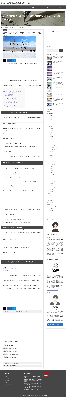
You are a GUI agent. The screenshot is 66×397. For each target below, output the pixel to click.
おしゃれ (10, 311)
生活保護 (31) (50, 202)
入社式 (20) (51, 132)
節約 (5, 311)
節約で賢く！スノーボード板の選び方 (10, 365)
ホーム (52, 0)
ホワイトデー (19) (53, 181)
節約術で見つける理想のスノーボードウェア (10, 348)
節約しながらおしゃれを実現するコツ (10, 96)
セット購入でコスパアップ (9, 101)
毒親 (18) (49, 121)
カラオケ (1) (52, 119)
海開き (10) (51, 168)
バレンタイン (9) (52, 174)
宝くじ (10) (51, 153)
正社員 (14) (50, 193)
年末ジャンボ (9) (52, 145)
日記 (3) (49, 195)
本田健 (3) (51, 208)
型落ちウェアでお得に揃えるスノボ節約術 (9, 357)
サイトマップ (62, 0)
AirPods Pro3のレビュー (28, 389)
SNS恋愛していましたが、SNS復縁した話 (31, 376)
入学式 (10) (51, 128)
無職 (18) (49, 111)
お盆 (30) (51, 172)
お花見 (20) (51, 136)
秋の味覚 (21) (52, 130)
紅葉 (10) (51, 183)
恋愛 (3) (49, 124)
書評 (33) (49, 204)
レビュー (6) (52, 117)
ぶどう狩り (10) (52, 138)
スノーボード (13, 311)
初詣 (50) (51, 155)
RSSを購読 (56, 0)
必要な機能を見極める (9, 94)
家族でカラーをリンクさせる (10, 105)
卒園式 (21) (51, 189)
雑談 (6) (51, 115)
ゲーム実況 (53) (50, 113)
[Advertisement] (22, 72)
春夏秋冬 (21, 311)
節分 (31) (51, 166)
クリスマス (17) (52, 149)
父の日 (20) (51, 151)
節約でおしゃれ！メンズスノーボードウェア (10, 351)
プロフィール (20, 7)
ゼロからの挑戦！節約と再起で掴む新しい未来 (15, 3)
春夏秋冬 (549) (50, 126)
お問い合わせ (33, 7)
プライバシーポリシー (58, 7)
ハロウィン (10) (52, 187)
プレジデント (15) (53, 206)
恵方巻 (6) (51, 170)
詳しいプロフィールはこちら (52, 290)
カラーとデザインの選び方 (9, 92)
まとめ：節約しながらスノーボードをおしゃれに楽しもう (13, 106)
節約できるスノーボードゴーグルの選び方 (11, 363)
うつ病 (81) (50, 198)
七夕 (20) (51, 162)
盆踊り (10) (51, 176)
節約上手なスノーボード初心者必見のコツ (10, 268)
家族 (7, 311)
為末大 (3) (51, 210)
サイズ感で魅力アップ (9, 95)
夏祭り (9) (51, 157)
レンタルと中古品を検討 (9, 99)
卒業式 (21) (51, 185)
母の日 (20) (51, 143)
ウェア (17, 311)
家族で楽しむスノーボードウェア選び (10, 102)
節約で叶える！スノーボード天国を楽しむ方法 (11, 270)
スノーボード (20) (53, 164)
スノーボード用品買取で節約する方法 (10, 272)
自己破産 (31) (50, 200)
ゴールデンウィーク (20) (54, 147)
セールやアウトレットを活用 (10, 98)
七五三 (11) (51, 191)
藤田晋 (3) (51, 212)
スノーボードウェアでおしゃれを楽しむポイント (12, 91)
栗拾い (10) (51, 134)
